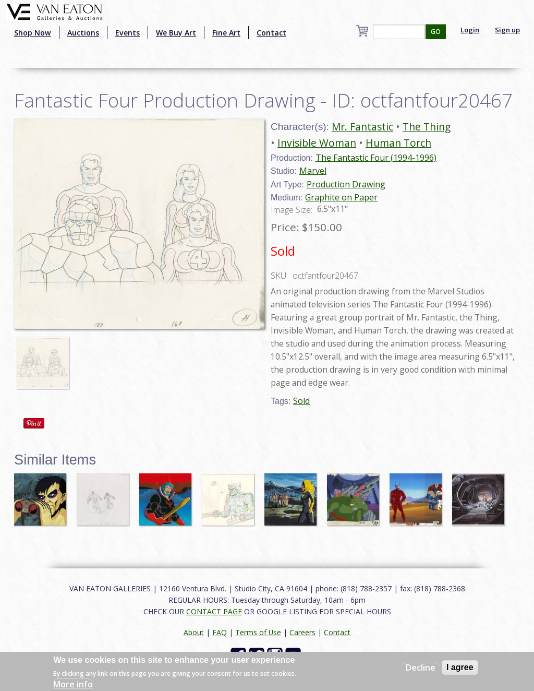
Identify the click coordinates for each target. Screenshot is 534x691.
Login (469, 29)
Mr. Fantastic (362, 127)
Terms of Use (258, 632)
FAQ (219, 632)
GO (436, 31)
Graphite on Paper (341, 197)
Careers (302, 632)
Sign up (507, 29)
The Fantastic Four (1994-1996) (375, 157)
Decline (420, 667)
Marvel (312, 170)
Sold (301, 401)
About (194, 632)
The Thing (427, 127)
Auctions (83, 33)
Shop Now (32, 33)
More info (73, 684)
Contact (271, 33)
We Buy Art (176, 33)
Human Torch (398, 143)
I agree (460, 667)
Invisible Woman (316, 143)
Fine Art (226, 33)
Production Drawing (346, 184)
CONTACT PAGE (214, 611)
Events (127, 33)
